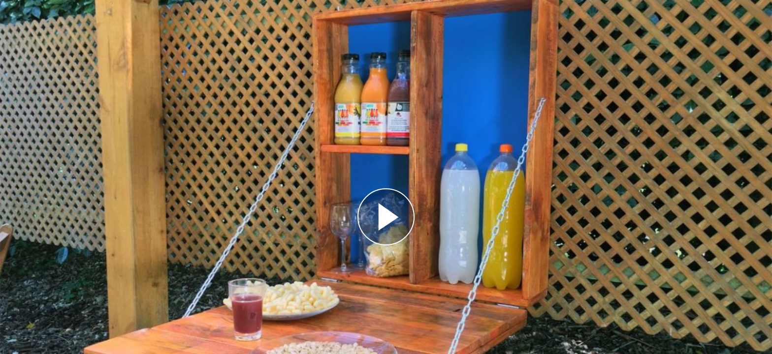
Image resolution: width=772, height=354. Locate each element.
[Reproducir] (386, 216)
